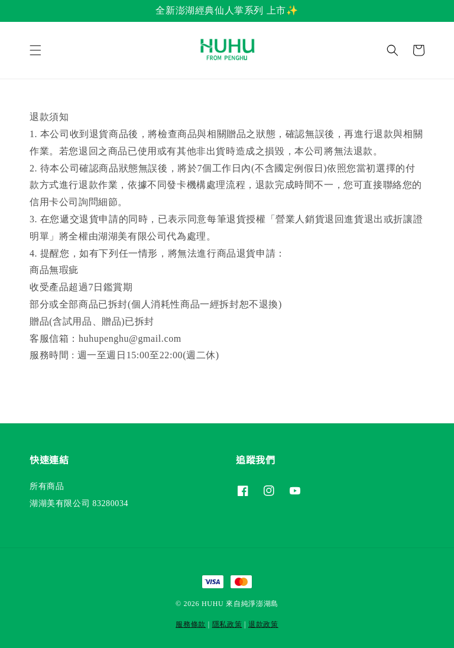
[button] (35, 50)
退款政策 (263, 624)
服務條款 (191, 624)
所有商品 (47, 486)
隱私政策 (227, 624)
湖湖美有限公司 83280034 (79, 503)
